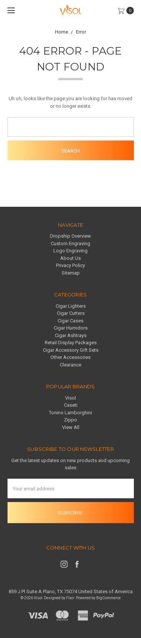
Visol (70, 398)
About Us (70, 258)
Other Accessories (70, 357)
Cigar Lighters (71, 306)
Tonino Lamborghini (70, 412)
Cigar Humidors (71, 328)
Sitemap (71, 273)
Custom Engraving (70, 243)
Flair (70, 598)
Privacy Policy (70, 265)
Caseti (70, 405)
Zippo (70, 420)
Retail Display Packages (71, 342)
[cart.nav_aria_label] (127, 10)
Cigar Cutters (71, 313)
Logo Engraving (70, 250)
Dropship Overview (70, 236)
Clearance (70, 365)
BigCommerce (108, 598)
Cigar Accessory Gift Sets (71, 350)
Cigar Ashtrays (70, 335)
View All (70, 427)
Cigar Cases (70, 321)
